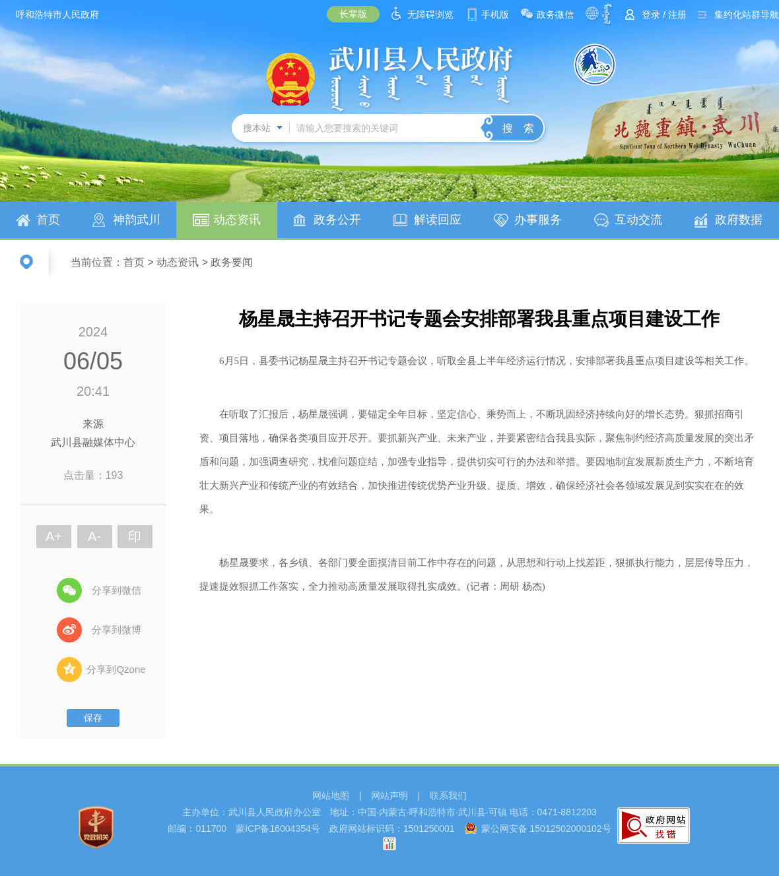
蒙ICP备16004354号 (278, 828)
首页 (48, 219)
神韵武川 (136, 219)
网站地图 (330, 795)
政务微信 (555, 14)
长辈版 (353, 14)
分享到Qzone (115, 669)
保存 (93, 717)
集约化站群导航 (746, 14)
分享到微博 (116, 629)
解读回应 (437, 219)
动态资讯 (237, 219)
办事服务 (538, 219)
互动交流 (638, 219)
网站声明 (389, 795)
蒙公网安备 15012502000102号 (546, 828)
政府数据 (738, 219)
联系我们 (448, 795)
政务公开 (337, 219)
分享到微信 (116, 590)
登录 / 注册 (664, 14)
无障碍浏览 (430, 14)
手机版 (495, 14)
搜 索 (518, 128)
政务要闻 (232, 262)
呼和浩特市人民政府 (57, 14)
